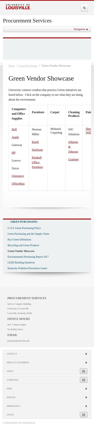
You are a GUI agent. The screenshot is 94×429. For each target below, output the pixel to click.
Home (12, 65)
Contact (47, 353)
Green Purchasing (28, 65)
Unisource (18, 175)
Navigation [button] (81, 29)
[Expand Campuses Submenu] (83, 380)
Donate (47, 397)
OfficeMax (18, 183)
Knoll (35, 142)
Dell (14, 129)
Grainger (73, 159)
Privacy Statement (47, 362)
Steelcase (37, 149)
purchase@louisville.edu (18, 341)
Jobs (47, 388)
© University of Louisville (19, 423)
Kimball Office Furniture (37, 162)
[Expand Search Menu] (84, 8)
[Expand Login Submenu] (83, 414)
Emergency (47, 406)
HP (13, 152)
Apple (15, 137)
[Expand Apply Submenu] (83, 371)
